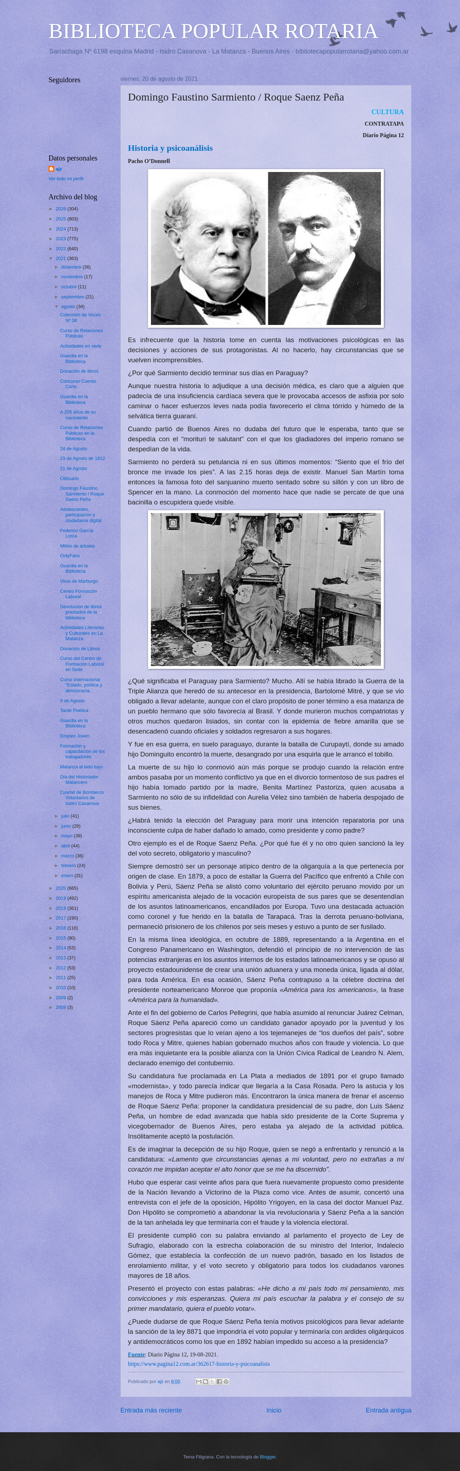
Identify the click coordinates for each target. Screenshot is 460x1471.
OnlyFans (70, 555)
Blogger (268, 1457)
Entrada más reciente (151, 1410)
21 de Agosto (73, 468)
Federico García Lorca (76, 533)
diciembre (71, 267)
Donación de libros (79, 371)
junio (66, 826)
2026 (61, 208)
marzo (68, 855)
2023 (61, 238)
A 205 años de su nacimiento (78, 414)
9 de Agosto (72, 700)
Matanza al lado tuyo (81, 766)
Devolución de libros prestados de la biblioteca (81, 612)
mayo (67, 835)
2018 (61, 908)
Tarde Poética (74, 710)
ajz (59, 169)
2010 (61, 987)
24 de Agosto (73, 448)
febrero (69, 865)
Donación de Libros (80, 648)
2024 (61, 229)
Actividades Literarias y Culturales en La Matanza (82, 633)
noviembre (72, 276)
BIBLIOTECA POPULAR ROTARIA (214, 31)
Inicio (273, 1410)
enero (67, 875)
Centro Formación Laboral (78, 593)
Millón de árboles (77, 546)
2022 (61, 248)
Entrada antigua (388, 1410)
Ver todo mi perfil (66, 178)
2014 (61, 947)
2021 (61, 258)
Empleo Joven (74, 736)
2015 (61, 938)
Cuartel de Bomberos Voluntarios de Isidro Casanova (82, 798)
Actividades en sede (80, 346)
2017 (61, 918)
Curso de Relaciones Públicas (81, 333)
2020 (61, 888)
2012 (61, 967)
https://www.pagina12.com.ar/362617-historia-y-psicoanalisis (199, 1364)
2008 (61, 1007)
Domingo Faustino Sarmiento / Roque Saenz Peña (82, 493)
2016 (61, 928)
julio (65, 816)
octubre (69, 286)
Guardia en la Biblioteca (74, 358)
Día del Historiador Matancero (79, 779)
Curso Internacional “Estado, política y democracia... (81, 685)
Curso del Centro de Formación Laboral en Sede (82, 664)
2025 (61, 219)
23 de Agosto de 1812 (82, 458)
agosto (68, 306)
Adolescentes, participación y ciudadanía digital (80, 515)
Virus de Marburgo (79, 581)
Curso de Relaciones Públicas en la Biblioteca (81, 433)
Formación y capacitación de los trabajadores (82, 751)
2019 (61, 898)
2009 (61, 997)
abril (66, 845)
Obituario (69, 478)
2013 (61, 957)
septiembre (73, 296)
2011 (61, 977)
